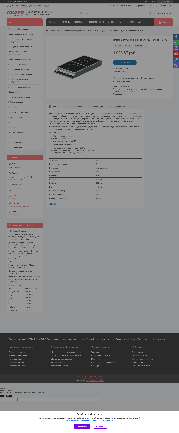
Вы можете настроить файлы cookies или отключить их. (89, 420)
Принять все (82, 426)
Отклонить (100, 426)
